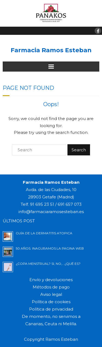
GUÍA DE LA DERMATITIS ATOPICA (44, 233)
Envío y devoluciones (51, 279)
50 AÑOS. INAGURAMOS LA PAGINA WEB (50, 248)
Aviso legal (51, 294)
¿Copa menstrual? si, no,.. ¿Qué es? (48, 264)
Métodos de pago (51, 287)
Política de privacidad (51, 309)
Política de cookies (51, 301)
